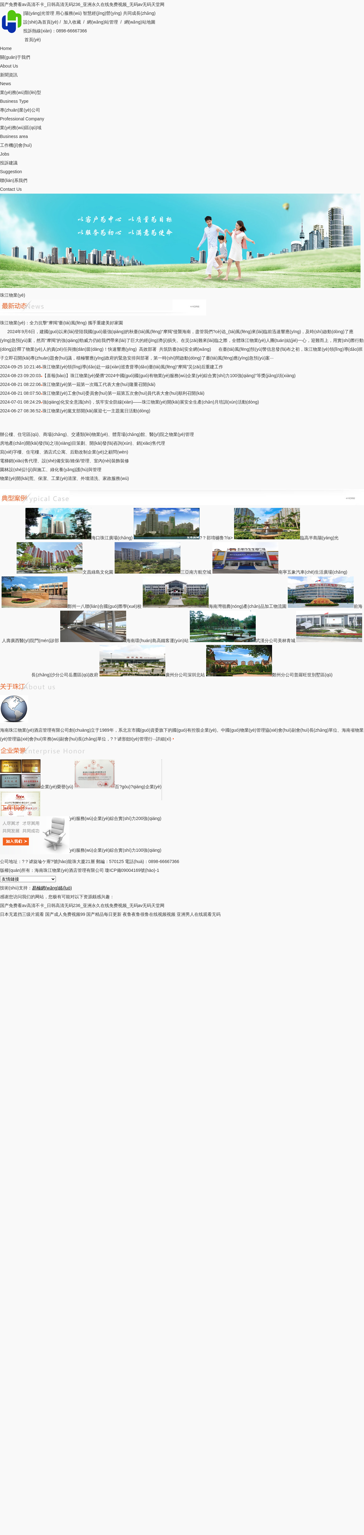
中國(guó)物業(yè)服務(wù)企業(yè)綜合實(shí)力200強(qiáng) (80, 818)
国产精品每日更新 (103, 914)
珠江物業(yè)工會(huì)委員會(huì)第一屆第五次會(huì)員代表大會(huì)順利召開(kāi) (123, 393)
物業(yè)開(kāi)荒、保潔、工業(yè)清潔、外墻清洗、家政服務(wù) (64, 478)
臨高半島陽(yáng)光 (286, 537)
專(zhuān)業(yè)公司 (182, 115)
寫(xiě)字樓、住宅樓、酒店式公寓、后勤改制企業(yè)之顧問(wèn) (64, 451)
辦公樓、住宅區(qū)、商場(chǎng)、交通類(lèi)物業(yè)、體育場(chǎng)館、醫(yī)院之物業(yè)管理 (97, 434)
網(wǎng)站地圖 (139, 22)
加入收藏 (72, 22)
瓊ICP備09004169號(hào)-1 (132, 870)
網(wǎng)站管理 (102, 22)
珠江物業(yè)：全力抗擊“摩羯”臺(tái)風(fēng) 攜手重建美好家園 (61, 322)
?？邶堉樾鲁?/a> (184, 537)
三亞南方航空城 (163, 572)
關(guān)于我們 (182, 62)
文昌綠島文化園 (65, 572)
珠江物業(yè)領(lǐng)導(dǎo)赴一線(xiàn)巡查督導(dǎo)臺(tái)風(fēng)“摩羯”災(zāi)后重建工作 (132, 366)
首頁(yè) (182, 45)
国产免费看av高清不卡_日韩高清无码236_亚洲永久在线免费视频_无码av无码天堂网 (82, 4)
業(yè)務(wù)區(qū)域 (182, 133)
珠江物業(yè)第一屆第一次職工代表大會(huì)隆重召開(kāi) (98, 384)
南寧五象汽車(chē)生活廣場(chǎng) (279, 572)
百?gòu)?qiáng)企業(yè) (118, 786)
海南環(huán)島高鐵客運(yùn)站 (124, 640)
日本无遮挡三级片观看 (22, 914)
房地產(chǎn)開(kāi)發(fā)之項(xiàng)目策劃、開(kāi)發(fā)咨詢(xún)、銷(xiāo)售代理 (82, 443)
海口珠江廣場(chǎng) (79, 537)
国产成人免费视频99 (65, 914)
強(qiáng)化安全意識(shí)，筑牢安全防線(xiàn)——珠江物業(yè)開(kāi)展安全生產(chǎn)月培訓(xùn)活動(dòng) (150, 401)
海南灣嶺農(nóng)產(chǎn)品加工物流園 (214, 606)
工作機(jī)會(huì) (182, 150)
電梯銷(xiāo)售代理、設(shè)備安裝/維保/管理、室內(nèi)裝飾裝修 (64, 460)
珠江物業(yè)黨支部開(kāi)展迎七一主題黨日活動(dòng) (96, 410)
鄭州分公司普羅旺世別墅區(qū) (269, 674)
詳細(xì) (165, 738)
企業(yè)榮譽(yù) (36, 786)
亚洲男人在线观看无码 (199, 914)
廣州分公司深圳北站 (152, 674)
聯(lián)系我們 (182, 186)
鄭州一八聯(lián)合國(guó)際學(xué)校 (72, 606)
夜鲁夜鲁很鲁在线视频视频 (149, 914)
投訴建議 (182, 168)
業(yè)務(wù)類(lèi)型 (182, 98)
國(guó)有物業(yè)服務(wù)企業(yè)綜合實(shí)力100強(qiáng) (80, 850)
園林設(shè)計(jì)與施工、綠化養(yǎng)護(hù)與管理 (50, 469)
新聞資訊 (182, 80)
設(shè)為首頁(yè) (40, 22)
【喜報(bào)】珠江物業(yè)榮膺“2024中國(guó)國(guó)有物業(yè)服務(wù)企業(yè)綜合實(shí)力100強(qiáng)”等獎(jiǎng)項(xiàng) (169, 375)
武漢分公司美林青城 (242, 640)
